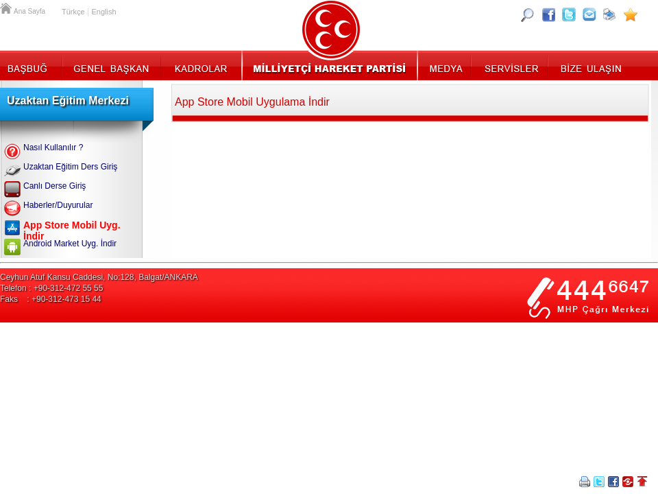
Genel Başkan (111, 65)
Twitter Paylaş (599, 481)
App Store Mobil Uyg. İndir (72, 231)
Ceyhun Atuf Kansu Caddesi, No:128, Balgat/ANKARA (99, 277)
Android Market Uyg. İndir (70, 243)
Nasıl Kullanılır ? (53, 147)
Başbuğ (31, 65)
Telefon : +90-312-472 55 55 (51, 288)
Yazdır (584, 481)
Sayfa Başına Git (642, 481)
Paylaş (627, 481)
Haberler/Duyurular (58, 205)
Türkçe (73, 12)
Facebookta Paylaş (613, 481)
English (103, 12)
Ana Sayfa (7, 7)
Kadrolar (200, 65)
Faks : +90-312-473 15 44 (50, 299)
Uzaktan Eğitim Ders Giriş (70, 167)
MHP (329, 65)
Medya (445, 65)
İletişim (589, 65)
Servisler (510, 65)
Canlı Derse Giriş (54, 186)
